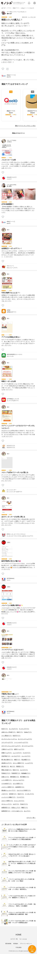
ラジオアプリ (26, 752)
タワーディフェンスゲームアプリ (11, 746)
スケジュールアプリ (18, 780)
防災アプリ (16, 770)
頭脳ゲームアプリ (6, 752)
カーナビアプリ (15, 756)
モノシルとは (23, 939)
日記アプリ (21, 794)
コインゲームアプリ (7, 742)
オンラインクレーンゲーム (9, 739)
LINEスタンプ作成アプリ (8, 732)
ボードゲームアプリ (27, 746)
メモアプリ (4, 794)
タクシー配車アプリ (18, 763)
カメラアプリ (24, 770)
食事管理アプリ (5, 811)
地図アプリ (17, 759)
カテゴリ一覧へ (31, 817)
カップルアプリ (13, 729)
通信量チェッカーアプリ (8, 790)
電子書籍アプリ (24, 776)
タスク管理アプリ (18, 783)
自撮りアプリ (5, 776)
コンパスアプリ (25, 756)
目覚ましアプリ (15, 807)
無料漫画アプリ (14, 776)
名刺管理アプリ (19, 787)
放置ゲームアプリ (19, 749)
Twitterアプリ (28, 732)
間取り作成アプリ (6, 770)
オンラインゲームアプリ (25, 739)
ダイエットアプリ (6, 804)
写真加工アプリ (5, 773)
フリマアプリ (20, 797)
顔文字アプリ (16, 735)
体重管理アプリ (5, 807)
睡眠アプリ (24, 807)
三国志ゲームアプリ (7, 749)
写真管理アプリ (15, 773)
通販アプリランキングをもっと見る (25, 125)
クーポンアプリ (29, 794)
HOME (18, 934)
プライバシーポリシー (26, 943)
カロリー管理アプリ (7, 800)
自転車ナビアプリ (6, 763)
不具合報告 (19, 947)
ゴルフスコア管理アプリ (24, 790)
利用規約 (15, 943)
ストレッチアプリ (19, 800)
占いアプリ (27, 811)
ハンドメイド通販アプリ (8, 797)
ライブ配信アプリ (6, 735)
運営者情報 (8, 943)
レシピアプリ (29, 763)
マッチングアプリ (24, 729)
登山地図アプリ (25, 759)
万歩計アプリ (24, 804)
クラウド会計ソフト (17, 811)
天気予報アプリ (5, 756)
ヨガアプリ (16, 804)
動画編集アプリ (25, 773)
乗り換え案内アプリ (7, 759)
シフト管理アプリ (6, 780)
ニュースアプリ (17, 752)
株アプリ (12, 766)
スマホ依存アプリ (6, 783)
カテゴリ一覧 (14, 939)
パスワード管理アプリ (7, 787)
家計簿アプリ (5, 766)
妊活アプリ (4, 729)
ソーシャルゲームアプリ (21, 742)
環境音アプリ (20, 766)
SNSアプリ (20, 732)
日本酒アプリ (13, 794)
